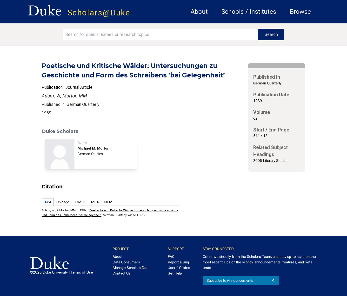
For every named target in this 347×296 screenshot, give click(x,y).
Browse (300, 11)
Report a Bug (178, 262)
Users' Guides (179, 268)
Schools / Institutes (248, 11)
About (199, 11)
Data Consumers (126, 262)
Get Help (175, 273)
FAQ (171, 257)
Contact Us (122, 273)
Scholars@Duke (98, 12)
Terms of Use (82, 272)
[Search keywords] (160, 34)
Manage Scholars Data (131, 268)
